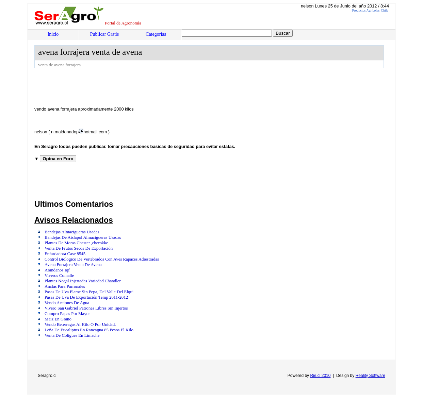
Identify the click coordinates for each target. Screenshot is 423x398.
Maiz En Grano (58, 319)
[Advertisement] (158, 86)
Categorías (156, 34)
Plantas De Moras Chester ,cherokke (76, 243)
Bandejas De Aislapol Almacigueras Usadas (83, 237)
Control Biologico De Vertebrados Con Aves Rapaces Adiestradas (102, 259)
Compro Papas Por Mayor (67, 313)
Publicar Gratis (104, 34)
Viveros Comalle (59, 275)
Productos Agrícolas (366, 10)
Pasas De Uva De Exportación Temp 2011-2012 (86, 297)
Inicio (53, 34)
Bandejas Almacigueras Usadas (72, 232)
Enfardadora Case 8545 (65, 253)
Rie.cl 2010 (320, 375)
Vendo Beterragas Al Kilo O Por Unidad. (80, 324)
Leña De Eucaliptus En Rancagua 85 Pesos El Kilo (89, 330)
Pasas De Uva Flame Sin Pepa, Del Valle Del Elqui (89, 291)
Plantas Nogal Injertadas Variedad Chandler (83, 281)
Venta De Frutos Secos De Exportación (79, 248)
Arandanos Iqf (57, 270)
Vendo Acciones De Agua (67, 302)
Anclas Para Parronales (65, 286)
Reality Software (370, 375)
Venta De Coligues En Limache (72, 335)
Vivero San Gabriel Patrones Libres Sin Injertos (86, 308)
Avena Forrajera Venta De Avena (73, 264)
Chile (384, 10)
